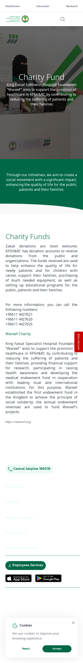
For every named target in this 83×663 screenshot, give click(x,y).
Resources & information (42, 517)
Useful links (42, 502)
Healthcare (12, 6)
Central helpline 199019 (29, 469)
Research (72, 6)
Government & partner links (42, 548)
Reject (26, 649)
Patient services (42, 487)
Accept (57, 649)
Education (43, 6)
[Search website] (62, 19)
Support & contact (42, 533)
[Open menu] (75, 19)
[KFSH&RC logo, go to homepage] (17, 22)
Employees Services (25, 565)
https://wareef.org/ (18, 422)
